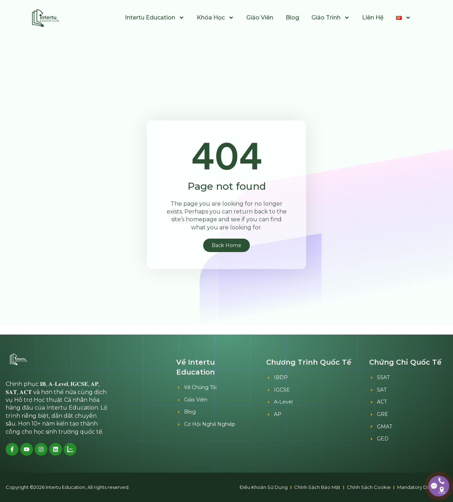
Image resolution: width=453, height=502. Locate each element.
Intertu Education (154, 17)
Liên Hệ (373, 17)
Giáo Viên (259, 17)
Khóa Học (215, 17)
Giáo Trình (330, 17)
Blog (292, 17)
